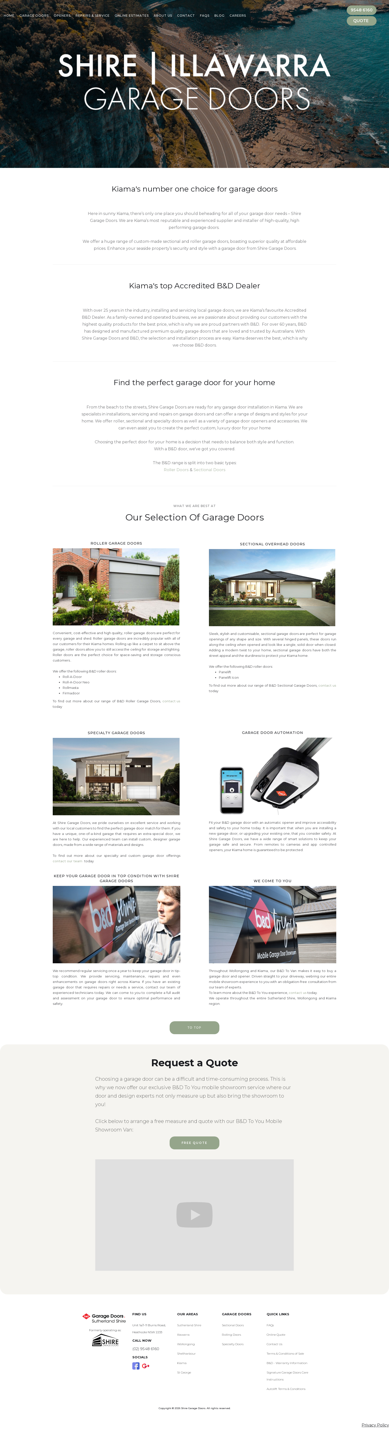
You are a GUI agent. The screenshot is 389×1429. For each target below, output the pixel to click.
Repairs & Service (93, 15)
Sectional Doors (210, 469)
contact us (171, 701)
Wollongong (186, 1344)
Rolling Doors (231, 1334)
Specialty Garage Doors (116, 733)
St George (184, 1372)
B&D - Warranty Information (287, 1363)
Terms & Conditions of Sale (285, 1353)
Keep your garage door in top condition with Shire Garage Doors (116, 878)
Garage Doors (34, 15)
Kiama (182, 1363)
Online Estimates (132, 15)
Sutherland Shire (189, 1325)
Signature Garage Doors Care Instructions (287, 1376)
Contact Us (274, 1344)
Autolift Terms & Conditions (286, 1389)
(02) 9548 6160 (145, 1348)
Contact (186, 15)
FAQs (270, 1325)
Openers (62, 15)
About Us (163, 15)
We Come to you (273, 881)
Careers (238, 15)
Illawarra (183, 1334)
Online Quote (276, 1334)
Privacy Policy (375, 1425)
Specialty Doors (232, 1344)
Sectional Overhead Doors (272, 544)
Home (9, 15)
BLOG (219, 15)
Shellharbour (186, 1353)
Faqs (204, 15)
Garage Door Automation (272, 732)
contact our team (68, 861)
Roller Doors (176, 469)
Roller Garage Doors (116, 543)
